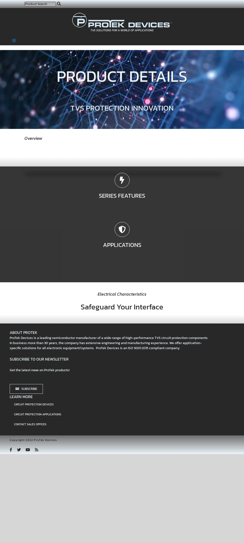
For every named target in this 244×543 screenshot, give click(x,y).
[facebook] (11, 450)
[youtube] (28, 450)
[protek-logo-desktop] (122, 14)
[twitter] (19, 450)
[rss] (36, 450)
